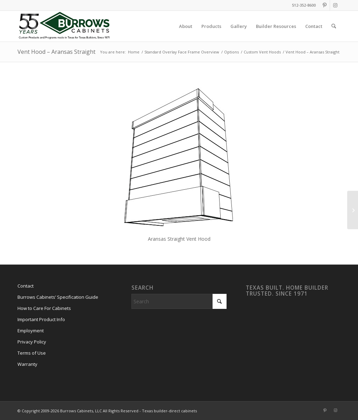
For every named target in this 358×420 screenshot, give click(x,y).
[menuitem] (185, 26)
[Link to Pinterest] (325, 5)
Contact (25, 286)
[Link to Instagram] (335, 5)
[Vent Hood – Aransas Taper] (352, 210)
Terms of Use (31, 353)
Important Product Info (41, 319)
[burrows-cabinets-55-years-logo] (64, 26)
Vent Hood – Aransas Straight (56, 52)
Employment (30, 330)
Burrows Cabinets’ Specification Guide (57, 297)
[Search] (334, 26)
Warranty (27, 364)
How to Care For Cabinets (44, 308)
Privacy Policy (31, 342)
